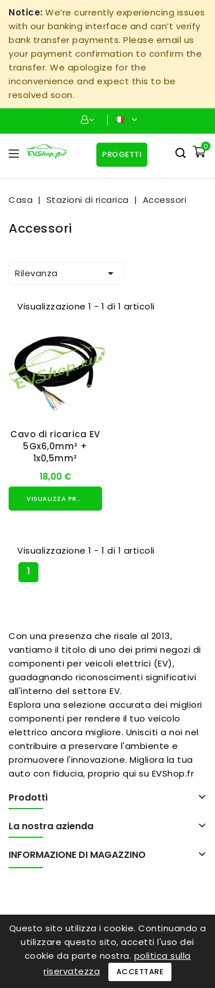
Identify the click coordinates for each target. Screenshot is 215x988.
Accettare (140, 971)
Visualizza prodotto (64, 498)
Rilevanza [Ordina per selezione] (66, 273)
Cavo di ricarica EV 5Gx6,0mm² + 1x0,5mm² (55, 446)
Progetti (122, 154)
